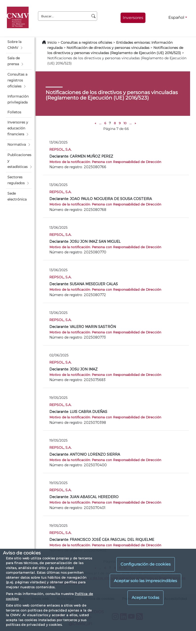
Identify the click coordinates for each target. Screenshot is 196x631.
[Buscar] (93, 16)
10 (125, 123)
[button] (19, 45)
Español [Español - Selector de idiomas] (176, 17)
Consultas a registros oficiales (86, 42)
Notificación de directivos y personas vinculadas (108, 47)
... (100, 123)
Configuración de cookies (146, 564)
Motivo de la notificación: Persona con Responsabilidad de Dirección (105, 162)
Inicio (52, 42)
